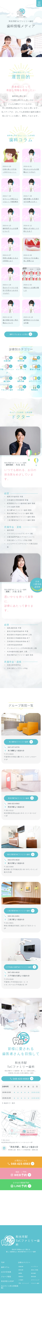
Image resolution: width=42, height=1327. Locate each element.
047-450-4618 (13, 1006)
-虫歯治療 (20, 1300)
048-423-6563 (13, 837)
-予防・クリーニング (23, 1317)
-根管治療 (20, 1303)
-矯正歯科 (33, 1307)
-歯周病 (20, 1307)
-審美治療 (33, 1310)
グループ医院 (6, 1310)
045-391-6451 (13, 949)
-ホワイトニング (35, 1313)
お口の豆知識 (6, 1305)
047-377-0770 (13, 780)
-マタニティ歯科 (35, 1317)
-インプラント (34, 1300)
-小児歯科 (20, 1313)
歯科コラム (5, 1301)
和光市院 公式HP (7, 1315)
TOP (3, 1296)
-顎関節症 (20, 1310)
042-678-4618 (13, 893)
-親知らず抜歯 (34, 1303)
